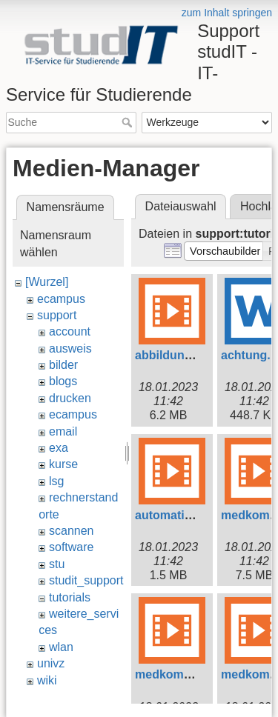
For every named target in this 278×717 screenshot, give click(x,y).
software (71, 547)
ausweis (70, 348)
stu (56, 564)
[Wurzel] (46, 282)
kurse (63, 464)
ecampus (61, 299)
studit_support (86, 580)
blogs (63, 381)
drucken (70, 398)
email (63, 431)
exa (58, 447)
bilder (63, 364)
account (69, 331)
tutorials (69, 597)
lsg (56, 481)
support (56, 315)
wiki (47, 680)
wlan (61, 647)
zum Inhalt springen (227, 13)
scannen (71, 530)
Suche (129, 122)
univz (50, 663)
